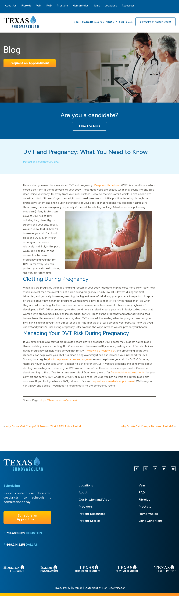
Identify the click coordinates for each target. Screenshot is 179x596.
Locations (111, 5)
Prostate (62, 5)
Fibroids (26, 5)
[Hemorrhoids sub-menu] (90, 6)
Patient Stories (89, 521)
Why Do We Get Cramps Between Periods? (147, 426)
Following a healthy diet (101, 355)
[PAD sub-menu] (54, 6)
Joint (97, 5)
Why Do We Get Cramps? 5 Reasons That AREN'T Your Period (43, 426)
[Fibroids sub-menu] (33, 6)
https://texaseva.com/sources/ (58, 405)
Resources (128, 5)
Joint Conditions (150, 521)
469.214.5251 (116, 22)
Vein (38, 5)
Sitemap (77, 588)
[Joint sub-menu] (102, 6)
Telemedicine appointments (128, 377)
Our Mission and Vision (95, 500)
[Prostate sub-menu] (70, 6)
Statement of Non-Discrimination (105, 588)
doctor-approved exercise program (69, 364)
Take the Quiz (89, 126)
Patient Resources (92, 514)
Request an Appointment (29, 63)
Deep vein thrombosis (107, 190)
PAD (49, 5)
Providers (85, 507)
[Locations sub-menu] (119, 6)
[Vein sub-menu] (43, 6)
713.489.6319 (83, 22)
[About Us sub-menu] (18, 6)
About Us (10, 5)
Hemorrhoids (80, 5)
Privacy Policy (62, 588)
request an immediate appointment (113, 386)
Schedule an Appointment (155, 21)
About (83, 492)
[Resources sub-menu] (136, 6)
